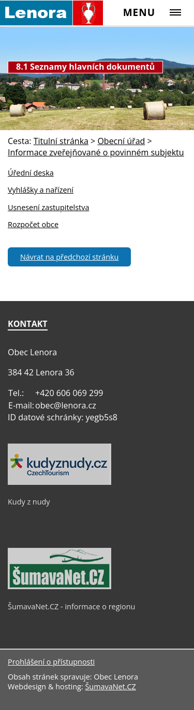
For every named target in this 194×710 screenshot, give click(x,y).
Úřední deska (31, 173)
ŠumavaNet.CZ (110, 686)
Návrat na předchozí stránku (69, 257)
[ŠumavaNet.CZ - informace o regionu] (59, 586)
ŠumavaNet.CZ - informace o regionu (71, 606)
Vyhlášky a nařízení (40, 190)
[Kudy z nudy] (59, 482)
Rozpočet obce (33, 224)
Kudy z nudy (29, 502)
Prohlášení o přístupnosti (51, 662)
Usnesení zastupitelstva (48, 207)
